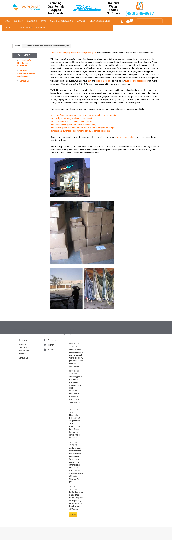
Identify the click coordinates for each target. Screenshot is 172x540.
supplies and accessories (136, 81)
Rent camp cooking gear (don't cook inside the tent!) (73, 124)
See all (73, 515)
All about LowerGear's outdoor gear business (26, 73)
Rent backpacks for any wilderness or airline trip (71, 118)
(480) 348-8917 (139, 13)
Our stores (23, 340)
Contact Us (24, 81)
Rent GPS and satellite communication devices (71, 121)
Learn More (23, 55)
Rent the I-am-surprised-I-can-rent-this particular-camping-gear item (80, 131)
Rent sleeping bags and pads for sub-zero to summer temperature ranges (82, 128)
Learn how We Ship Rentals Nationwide (24, 63)
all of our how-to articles (125, 137)
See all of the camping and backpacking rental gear (73, 52)
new (89, 81)
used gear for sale (104, 81)
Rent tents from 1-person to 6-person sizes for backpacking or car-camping (83, 115)
